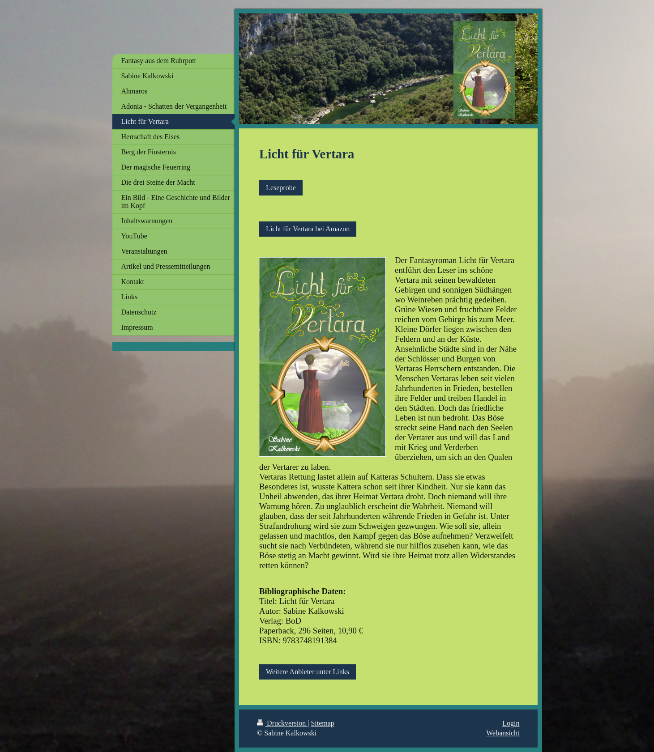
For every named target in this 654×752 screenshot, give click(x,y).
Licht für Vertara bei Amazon (308, 229)
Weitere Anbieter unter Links (307, 672)
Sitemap (322, 723)
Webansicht (502, 733)
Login (510, 723)
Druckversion (282, 723)
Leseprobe (281, 187)
